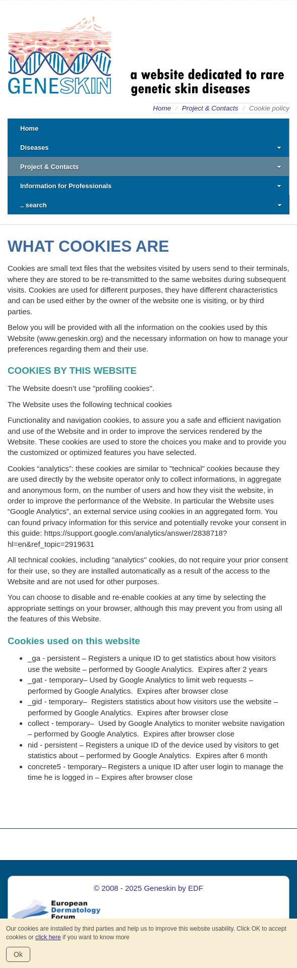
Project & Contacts (210, 108)
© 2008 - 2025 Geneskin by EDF (148, 888)
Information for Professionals (150, 186)
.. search (151, 205)
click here (48, 937)
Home (162, 108)
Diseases (150, 147)
